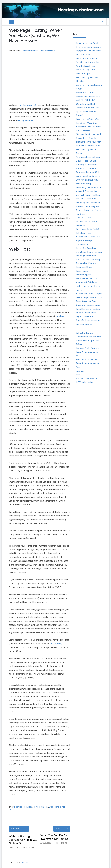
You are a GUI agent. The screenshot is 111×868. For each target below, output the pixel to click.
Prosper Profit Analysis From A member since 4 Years (87, 351)
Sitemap (80, 370)
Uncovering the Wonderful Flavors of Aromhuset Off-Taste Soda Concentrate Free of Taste (88, 282)
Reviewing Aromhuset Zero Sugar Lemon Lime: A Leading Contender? (89, 252)
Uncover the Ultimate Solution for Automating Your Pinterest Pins (88, 62)
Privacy (80, 344)
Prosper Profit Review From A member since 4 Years (87, 363)
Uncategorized (30, 50)
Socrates (24, 863)
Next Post (62, 828)
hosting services (25, 120)
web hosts (61, 316)
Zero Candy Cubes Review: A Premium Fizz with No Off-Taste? (88, 96)
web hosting (56, 643)
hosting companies (29, 105)
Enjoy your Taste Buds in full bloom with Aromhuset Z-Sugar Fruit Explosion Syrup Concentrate (88, 237)
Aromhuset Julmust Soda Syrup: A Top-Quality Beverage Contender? (88, 160)
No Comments (48, 50)
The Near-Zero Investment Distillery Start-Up (86, 221)
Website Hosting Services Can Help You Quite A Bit (23, 840)
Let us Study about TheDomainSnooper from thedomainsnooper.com (88, 336)
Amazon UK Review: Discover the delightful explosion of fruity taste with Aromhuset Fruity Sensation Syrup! (88, 176)
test (78, 374)
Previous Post (19, 828)
